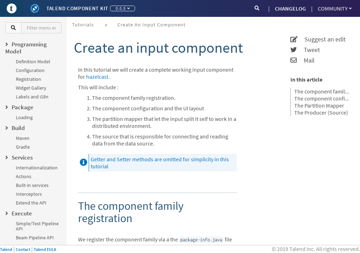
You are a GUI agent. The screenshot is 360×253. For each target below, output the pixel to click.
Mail (302, 60)
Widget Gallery (31, 88)
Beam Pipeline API (35, 237)
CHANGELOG (290, 8)
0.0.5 (123, 8)
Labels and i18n (32, 96)
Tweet (305, 49)
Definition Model (33, 61)
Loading (24, 117)
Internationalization (37, 167)
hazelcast (97, 76)
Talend (6, 249)
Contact (23, 249)
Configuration (30, 70)
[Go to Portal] (11, 8)
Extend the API (31, 203)
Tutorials (83, 24)
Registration (28, 79)
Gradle (23, 147)
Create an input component (151, 24)
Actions (23, 176)
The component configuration (322, 98)
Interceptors (29, 194)
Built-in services (32, 185)
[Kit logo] (34, 8)
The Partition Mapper (319, 105)
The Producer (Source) (321, 112)
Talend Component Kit (77, 8)
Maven (23, 138)
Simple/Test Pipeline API (37, 226)
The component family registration (322, 91)
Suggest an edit (318, 39)
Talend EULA (45, 249)
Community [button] (335, 8)
